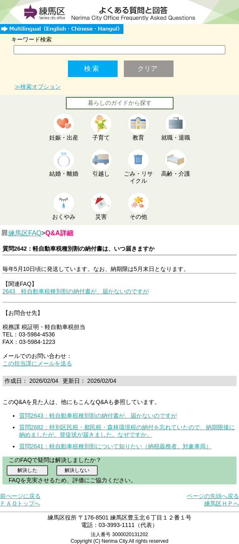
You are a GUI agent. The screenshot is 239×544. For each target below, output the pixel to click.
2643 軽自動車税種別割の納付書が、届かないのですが (75, 291)
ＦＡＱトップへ (20, 503)
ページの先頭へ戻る (213, 496)
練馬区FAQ (24, 233)
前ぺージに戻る (20, 496)
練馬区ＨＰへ (221, 503)
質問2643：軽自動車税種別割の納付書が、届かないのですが (98, 415)
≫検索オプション (37, 86)
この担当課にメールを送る (37, 363)
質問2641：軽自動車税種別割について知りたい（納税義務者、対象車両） (115, 446)
